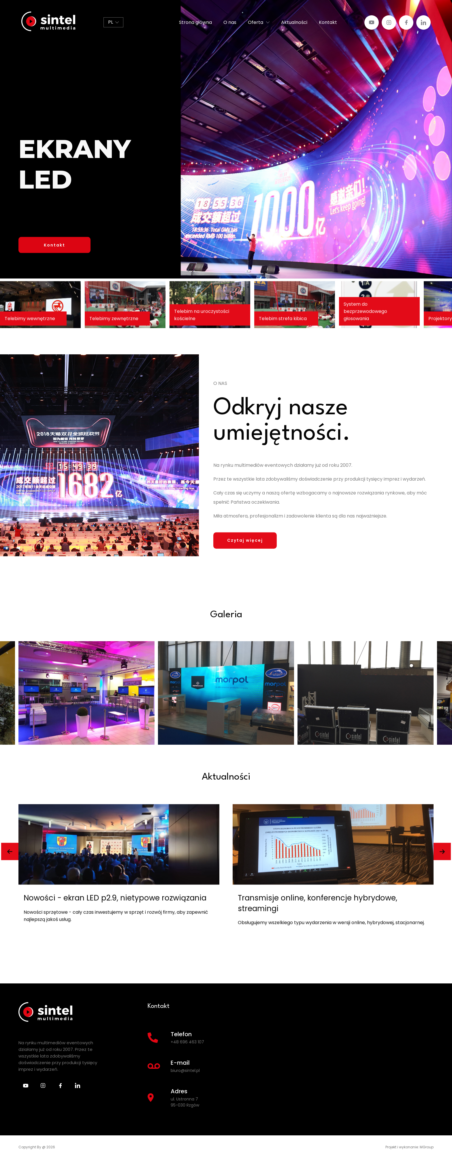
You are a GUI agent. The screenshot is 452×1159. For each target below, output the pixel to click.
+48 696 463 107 (187, 1042)
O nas (229, 22)
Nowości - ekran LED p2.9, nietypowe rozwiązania (329, 900)
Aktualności (294, 22)
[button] (9, 853)
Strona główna (195, 22)
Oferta (255, 22)
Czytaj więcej (245, 542)
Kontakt (328, 22)
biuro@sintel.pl (185, 1070)
